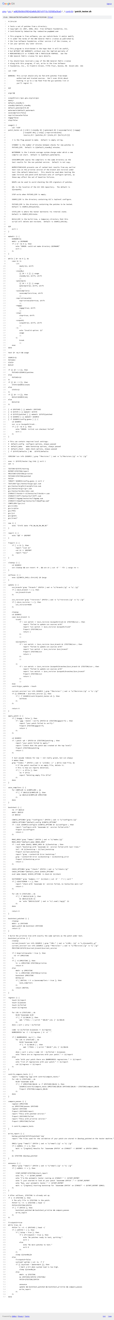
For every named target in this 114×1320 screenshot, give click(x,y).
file (50, 17)
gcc (10, 11)
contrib (69, 11)
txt (104, 1316)
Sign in (109, 4)
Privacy (20, 1316)
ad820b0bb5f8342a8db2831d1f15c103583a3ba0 (37, 11)
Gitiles (14, 1316)
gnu (4, 11)
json (110, 1316)
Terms (27, 1316)
